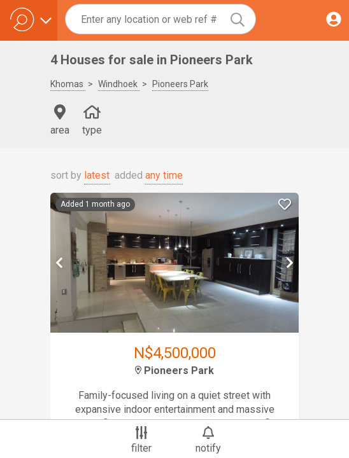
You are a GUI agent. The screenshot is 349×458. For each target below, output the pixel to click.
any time (164, 175)
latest (97, 175)
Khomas (67, 84)
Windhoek (118, 84)
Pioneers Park (180, 84)
